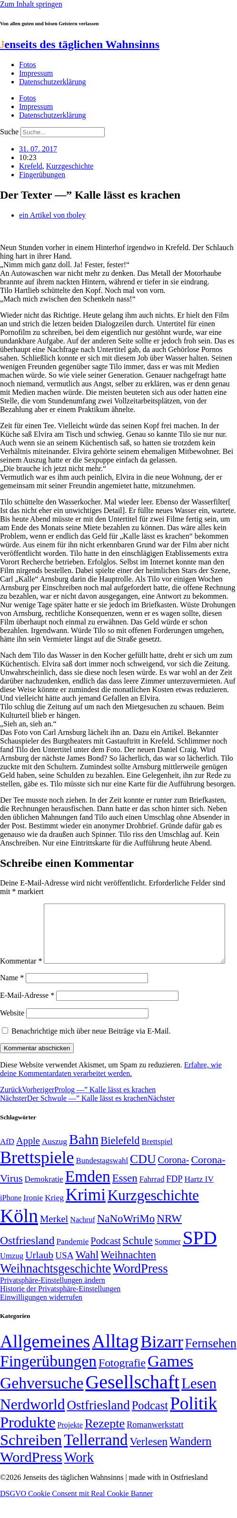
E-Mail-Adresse (27, 1015)
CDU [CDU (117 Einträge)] (143, 1179)
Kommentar (21, 908)
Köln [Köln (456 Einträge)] (19, 1236)
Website (12, 1033)
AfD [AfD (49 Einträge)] (7, 1161)
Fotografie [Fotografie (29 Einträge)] (122, 1383)
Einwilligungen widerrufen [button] (41, 1317)
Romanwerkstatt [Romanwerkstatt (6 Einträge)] (155, 1444)
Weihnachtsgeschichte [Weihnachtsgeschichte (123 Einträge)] (55, 1289)
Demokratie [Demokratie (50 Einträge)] (44, 1199)
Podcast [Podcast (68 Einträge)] (105, 1261)
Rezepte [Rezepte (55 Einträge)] (105, 1443)
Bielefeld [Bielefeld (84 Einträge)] (119, 1160)
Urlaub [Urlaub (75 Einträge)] (39, 1275)
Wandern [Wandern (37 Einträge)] (190, 1461)
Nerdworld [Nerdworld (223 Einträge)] (32, 1424)
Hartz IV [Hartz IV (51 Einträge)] (199, 1199)
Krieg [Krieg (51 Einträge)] (54, 1217)
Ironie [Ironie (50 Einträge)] (33, 1217)
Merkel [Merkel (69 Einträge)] (54, 1239)
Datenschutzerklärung (52, 82)
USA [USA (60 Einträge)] (64, 1275)
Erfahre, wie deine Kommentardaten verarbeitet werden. (111, 1089)
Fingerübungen (42, 175)
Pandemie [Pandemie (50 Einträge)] (73, 1261)
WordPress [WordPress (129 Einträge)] (140, 1288)
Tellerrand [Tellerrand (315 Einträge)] (96, 1459)
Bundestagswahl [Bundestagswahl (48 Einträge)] (102, 1180)
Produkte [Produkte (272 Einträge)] (28, 1442)
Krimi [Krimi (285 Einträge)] (86, 1215)
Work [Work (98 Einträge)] (79, 1477)
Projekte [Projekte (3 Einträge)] (70, 1445)
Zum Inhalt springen (31, 4)
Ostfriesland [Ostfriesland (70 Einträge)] (98, 1425)
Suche (9, 132)
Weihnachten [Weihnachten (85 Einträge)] (128, 1275)
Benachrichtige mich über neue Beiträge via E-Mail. (91, 1051)
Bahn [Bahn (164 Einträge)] (84, 1159)
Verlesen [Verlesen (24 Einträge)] (148, 1461)
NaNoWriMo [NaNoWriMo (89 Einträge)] (126, 1239)
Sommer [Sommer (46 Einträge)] (168, 1261)
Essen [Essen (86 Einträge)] (125, 1198)
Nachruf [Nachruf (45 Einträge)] (82, 1240)
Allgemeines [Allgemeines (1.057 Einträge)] (45, 1361)
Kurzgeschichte (70, 166)
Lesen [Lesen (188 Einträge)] (199, 1403)
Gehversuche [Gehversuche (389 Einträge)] (41, 1403)
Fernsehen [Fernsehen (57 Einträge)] (211, 1363)
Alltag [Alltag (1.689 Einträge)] (115, 1361)
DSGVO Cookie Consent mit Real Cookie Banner (76, 1513)
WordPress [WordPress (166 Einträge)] (31, 1477)
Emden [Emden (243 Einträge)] (87, 1196)
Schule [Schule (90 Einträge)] (138, 1260)
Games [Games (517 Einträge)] (170, 1381)
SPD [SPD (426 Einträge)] (200, 1257)
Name (12, 998)
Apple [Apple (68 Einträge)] (28, 1161)
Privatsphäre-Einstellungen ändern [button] (52, 1300)
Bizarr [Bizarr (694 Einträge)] (161, 1361)
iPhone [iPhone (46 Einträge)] (10, 1218)
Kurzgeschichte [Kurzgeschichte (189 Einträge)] (153, 1215)
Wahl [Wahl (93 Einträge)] (87, 1274)
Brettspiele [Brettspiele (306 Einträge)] (37, 1177)
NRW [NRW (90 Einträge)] (169, 1238)
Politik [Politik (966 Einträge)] (193, 1423)
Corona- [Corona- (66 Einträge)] (173, 1180)
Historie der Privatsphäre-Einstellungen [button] (60, 1309)
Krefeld (30, 166)
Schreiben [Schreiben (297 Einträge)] (31, 1459)
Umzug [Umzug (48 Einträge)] (11, 1275)
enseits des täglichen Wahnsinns (79, 44)
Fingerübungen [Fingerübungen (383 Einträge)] (48, 1381)
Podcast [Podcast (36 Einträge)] (150, 1425)
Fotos (27, 64)
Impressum (36, 73)
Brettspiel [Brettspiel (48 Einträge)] (157, 1161)
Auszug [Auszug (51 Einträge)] (54, 1161)
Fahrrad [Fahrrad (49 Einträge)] (152, 1199)
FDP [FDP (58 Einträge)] (174, 1199)
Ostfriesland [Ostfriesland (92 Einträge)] (27, 1260)
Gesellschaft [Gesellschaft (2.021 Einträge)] (132, 1402)
